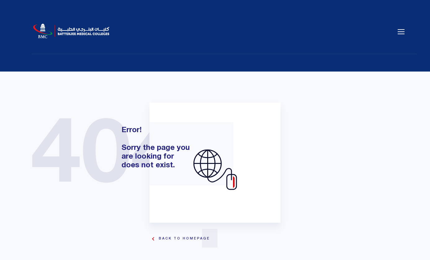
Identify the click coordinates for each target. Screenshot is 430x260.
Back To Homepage (184, 238)
